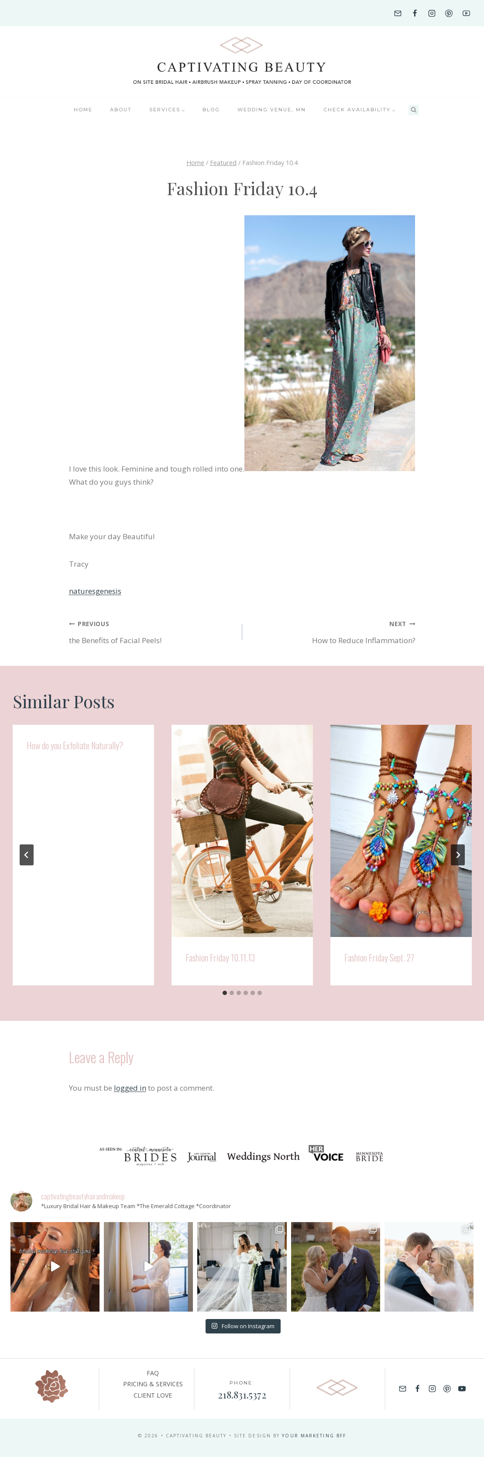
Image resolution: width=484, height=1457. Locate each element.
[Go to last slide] (27, 854)
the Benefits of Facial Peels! (152, 631)
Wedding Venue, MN (271, 110)
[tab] (225, 993)
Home (83, 110)
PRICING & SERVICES (153, 1384)
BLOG (211, 110)
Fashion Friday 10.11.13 (220, 957)
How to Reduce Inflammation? (332, 631)
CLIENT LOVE (153, 1395)
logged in (130, 1088)
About (121, 110)
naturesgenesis (95, 591)
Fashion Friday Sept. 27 (379, 957)
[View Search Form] (413, 110)
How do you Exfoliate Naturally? (75, 745)
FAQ (153, 1373)
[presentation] (242, 831)
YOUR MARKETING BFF (314, 1436)
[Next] (458, 854)
